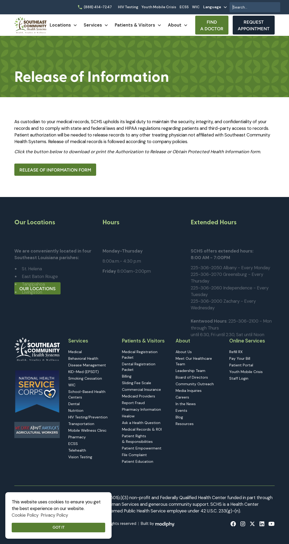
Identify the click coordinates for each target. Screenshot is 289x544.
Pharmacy (77, 437)
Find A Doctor (211, 25)
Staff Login (238, 378)
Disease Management (87, 365)
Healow (128, 416)
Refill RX (236, 351)
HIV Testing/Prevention (88, 417)
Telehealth (77, 450)
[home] (30, 25)
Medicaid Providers (138, 396)
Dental (74, 403)
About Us (184, 351)
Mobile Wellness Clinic (87, 430)
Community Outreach (195, 384)
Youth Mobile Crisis (159, 7)
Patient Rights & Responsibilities (137, 439)
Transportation (81, 423)
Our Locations (37, 288)
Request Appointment (254, 25)
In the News (186, 403)
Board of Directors (192, 377)
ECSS (184, 7)
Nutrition (75, 410)
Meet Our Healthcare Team (194, 361)
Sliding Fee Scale (136, 382)
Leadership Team (190, 370)
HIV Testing (128, 7)
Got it (59, 527)
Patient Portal (241, 365)
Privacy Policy (54, 515)
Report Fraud (133, 402)
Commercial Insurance (141, 389)
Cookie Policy (25, 515)
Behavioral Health (83, 358)
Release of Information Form (55, 170)
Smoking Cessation (85, 378)
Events (181, 410)
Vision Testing (80, 457)
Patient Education (137, 461)
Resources (185, 423)
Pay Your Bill (239, 358)
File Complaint (134, 454)
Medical (75, 351)
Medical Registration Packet (140, 354)
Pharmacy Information (141, 409)
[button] (215, 7)
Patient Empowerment (142, 448)
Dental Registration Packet (138, 367)
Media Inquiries (189, 390)
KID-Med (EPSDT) (83, 371)
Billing (126, 376)
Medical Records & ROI (142, 429)
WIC (195, 7)
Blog (179, 417)
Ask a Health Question (141, 422)
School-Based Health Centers (86, 394)
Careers (182, 397)
